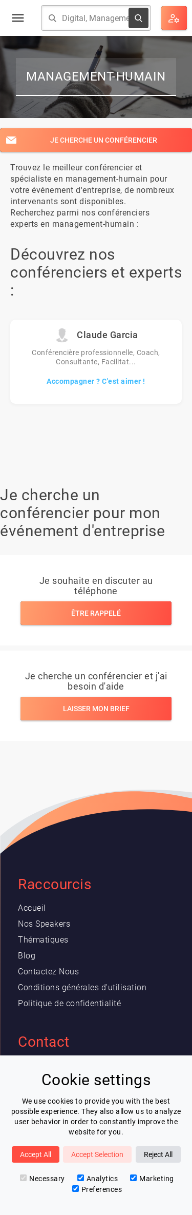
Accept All (35, 1154)
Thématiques (43, 940)
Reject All (158, 1154)
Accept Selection (97, 1154)
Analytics (97, 1178)
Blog (26, 956)
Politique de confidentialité (69, 1003)
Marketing (152, 1178)
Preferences (97, 1189)
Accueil (32, 908)
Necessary (42, 1178)
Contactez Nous (48, 971)
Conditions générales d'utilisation (82, 987)
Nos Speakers (44, 924)
